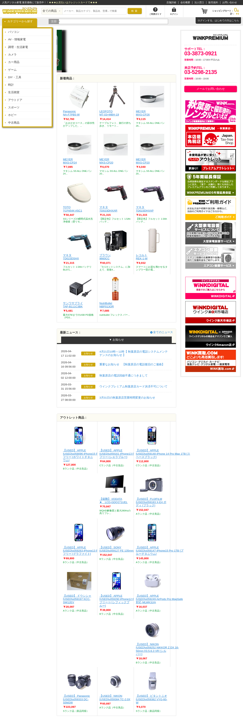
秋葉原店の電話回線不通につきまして (123, 375)
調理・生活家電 (18, 47)
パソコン (13, 31)
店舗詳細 (171, 2)
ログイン (202, 20)
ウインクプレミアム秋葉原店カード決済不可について (133, 386)
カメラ (12, 54)
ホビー (12, 115)
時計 (11, 84)
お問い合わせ (229, 2)
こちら (235, 20)
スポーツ (13, 107)
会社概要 (185, 2)
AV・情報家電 (17, 39)
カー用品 (13, 62)
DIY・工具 (14, 77)
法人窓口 (199, 2)
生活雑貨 (13, 92)
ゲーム (12, 69)
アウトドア (15, 100)
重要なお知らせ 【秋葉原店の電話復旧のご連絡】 (132, 364)
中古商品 (13, 122)
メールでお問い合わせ (210, 88)
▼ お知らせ (116, 339)
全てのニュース (163, 332)
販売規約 (213, 2)
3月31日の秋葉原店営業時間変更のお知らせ (127, 397)
